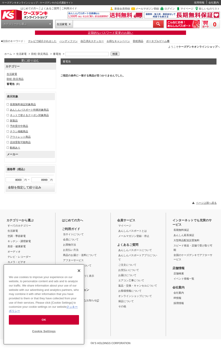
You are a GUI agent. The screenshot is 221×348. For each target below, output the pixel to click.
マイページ (186, 8)
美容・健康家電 (17, 246)
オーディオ (14, 251)
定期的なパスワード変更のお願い (110, 32)
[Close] (79, 270)
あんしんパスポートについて (135, 250)
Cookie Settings (44, 331)
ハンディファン (69, 41)
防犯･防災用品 (39, 53)
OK (44, 319)
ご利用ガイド (69, 8)
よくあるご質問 (50, 8)
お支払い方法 (71, 249)
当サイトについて (73, 234)
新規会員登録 (122, 8)
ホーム (8, 53)
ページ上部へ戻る (206, 202)
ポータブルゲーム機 (157, 41)
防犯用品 (138, 41)
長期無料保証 (181, 229)
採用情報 (199, 2)
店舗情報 (178, 268)
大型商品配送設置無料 (186, 240)
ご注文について (127, 264)
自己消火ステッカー (92, 41)
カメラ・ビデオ (17, 262)
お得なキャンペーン (118, 41)
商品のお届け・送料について (80, 255)
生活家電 (62, 24)
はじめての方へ (30, 8)
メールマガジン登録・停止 (133, 236)
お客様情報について (130, 290)
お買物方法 (69, 244)
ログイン (169, 8)
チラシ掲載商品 (19, 131)
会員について (71, 239)
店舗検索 (179, 273)
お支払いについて (128, 270)
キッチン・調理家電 (19, 241)
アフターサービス (73, 260)
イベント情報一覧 (184, 278)
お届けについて (127, 275)
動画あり (15, 147)
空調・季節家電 (17, 236)
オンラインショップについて (135, 296)
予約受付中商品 (19, 126)
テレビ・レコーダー (19, 256)
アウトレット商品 (20, 136)
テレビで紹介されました (42, 41)
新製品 (14, 120)
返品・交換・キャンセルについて (137, 285)
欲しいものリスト (209, 8)
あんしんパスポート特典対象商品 (29, 109)
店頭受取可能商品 (20, 142)
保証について (126, 301)
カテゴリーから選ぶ (15, 24)
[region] (43, 304)
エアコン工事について (131, 280)
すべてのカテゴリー (19, 225)
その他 (122, 306)
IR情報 (177, 297)
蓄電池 (57, 53)
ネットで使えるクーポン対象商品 (29, 115)
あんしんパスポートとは (132, 230)
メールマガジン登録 (147, 8)
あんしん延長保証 (184, 235)
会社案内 (213, 2)
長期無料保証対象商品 (23, 104)
